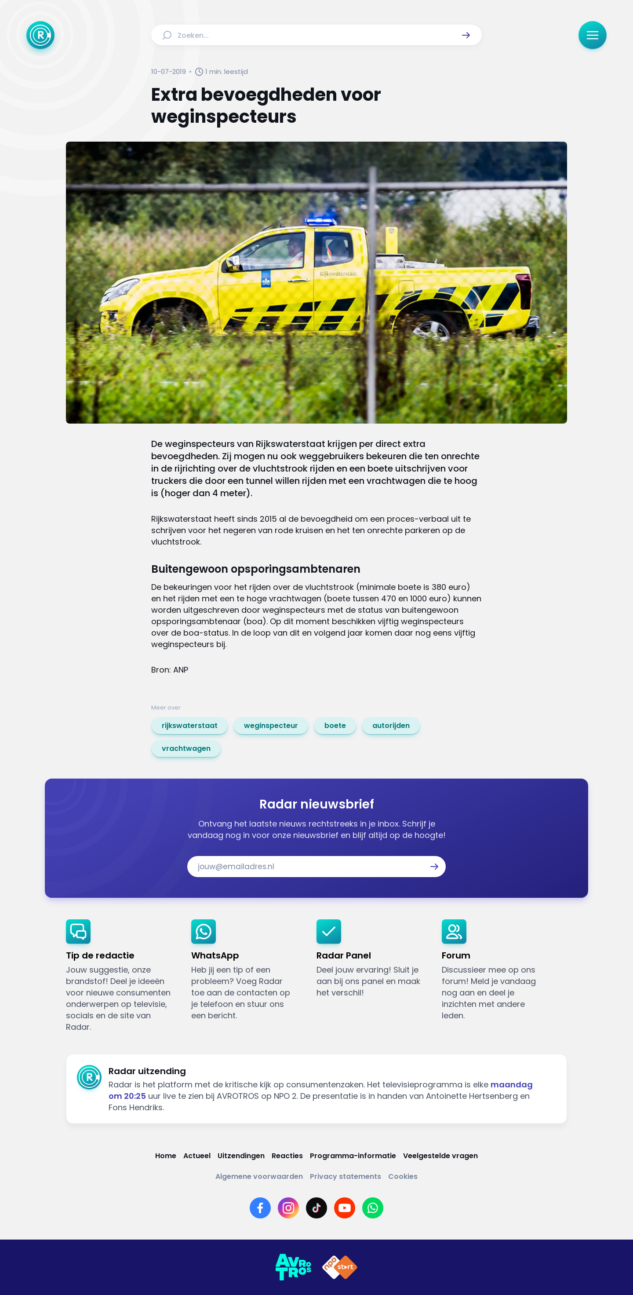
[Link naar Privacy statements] (345, 1176)
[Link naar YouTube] (344, 1207)
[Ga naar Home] (40, 35)
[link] (189, 726)
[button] (466, 35)
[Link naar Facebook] (260, 1207)
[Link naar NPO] (340, 1267)
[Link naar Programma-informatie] (353, 1156)
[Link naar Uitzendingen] (241, 1156)
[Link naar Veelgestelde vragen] (440, 1156)
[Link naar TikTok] (316, 1207)
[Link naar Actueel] (197, 1156)
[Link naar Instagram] (288, 1207)
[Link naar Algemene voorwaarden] (259, 1176)
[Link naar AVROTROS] (293, 1267)
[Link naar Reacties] (287, 1156)
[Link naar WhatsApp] (372, 1207)
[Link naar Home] (165, 1156)
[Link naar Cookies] (403, 1176)
